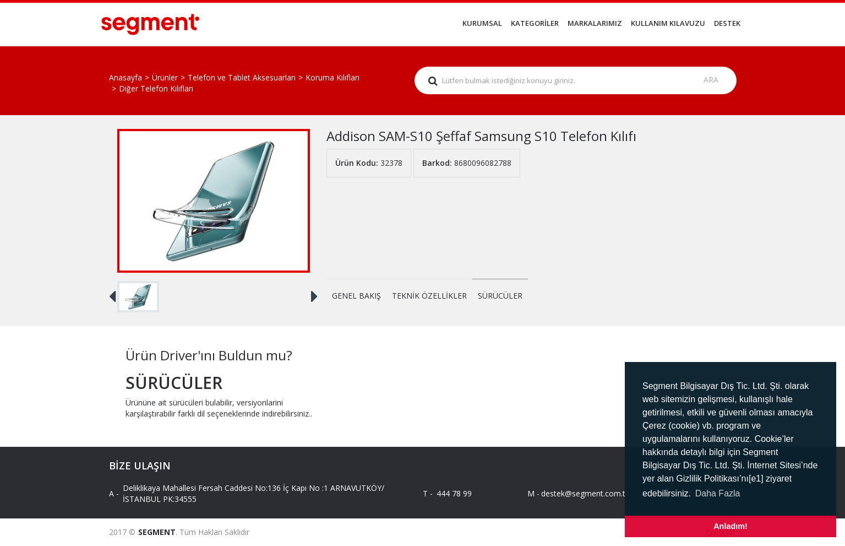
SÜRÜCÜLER (500, 295)
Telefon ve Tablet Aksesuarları (242, 77)
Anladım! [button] (730, 526)
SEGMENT (157, 532)
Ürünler (165, 77)
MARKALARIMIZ (595, 23)
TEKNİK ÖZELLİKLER (429, 295)
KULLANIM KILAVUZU (668, 23)
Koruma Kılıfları (332, 77)
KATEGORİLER (535, 23)
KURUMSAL (482, 23)
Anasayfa (125, 77)
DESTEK (727, 23)
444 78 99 (454, 493)
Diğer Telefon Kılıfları (156, 88)
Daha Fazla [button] (717, 493)
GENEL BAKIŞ (356, 295)
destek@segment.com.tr (575, 493)
